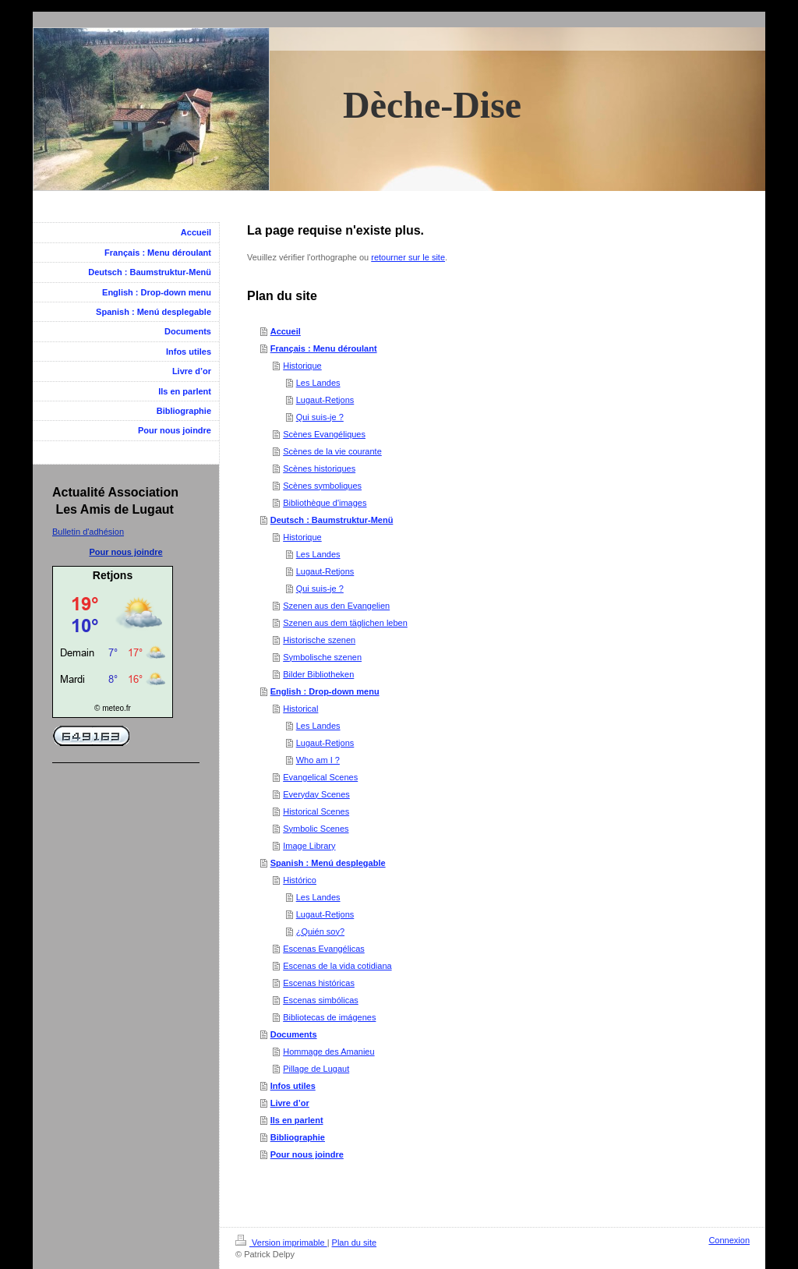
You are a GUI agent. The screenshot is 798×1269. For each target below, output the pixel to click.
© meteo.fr (112, 708)
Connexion (729, 1240)
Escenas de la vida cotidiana (337, 965)
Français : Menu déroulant (323, 348)
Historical (300, 708)
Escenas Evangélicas (324, 948)
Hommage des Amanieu (328, 1051)
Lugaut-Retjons (325, 400)
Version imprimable (281, 1242)
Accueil (285, 331)
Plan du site (354, 1242)
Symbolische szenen (322, 657)
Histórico (299, 880)
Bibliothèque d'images (324, 502)
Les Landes (318, 382)
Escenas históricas (319, 983)
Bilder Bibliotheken (318, 674)
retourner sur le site (408, 257)
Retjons (112, 575)
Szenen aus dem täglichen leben (345, 622)
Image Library (309, 845)
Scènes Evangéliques (324, 434)
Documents (293, 1034)
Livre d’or (289, 1103)
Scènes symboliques (322, 485)
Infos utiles (293, 1085)
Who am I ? (318, 760)
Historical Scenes (316, 811)
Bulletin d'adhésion (88, 531)
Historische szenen (319, 640)
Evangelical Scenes (320, 777)
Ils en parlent (296, 1120)
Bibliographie (297, 1137)
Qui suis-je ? (320, 417)
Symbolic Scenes (315, 828)
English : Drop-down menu (325, 691)
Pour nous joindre (307, 1154)
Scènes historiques (319, 468)
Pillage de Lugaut (316, 1068)
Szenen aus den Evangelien (336, 605)
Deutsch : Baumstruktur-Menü (332, 520)
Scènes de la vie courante (332, 451)
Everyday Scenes (316, 794)
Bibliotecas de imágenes (329, 1017)
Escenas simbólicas (320, 1000)
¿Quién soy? (320, 931)
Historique (302, 365)
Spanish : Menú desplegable (328, 863)
